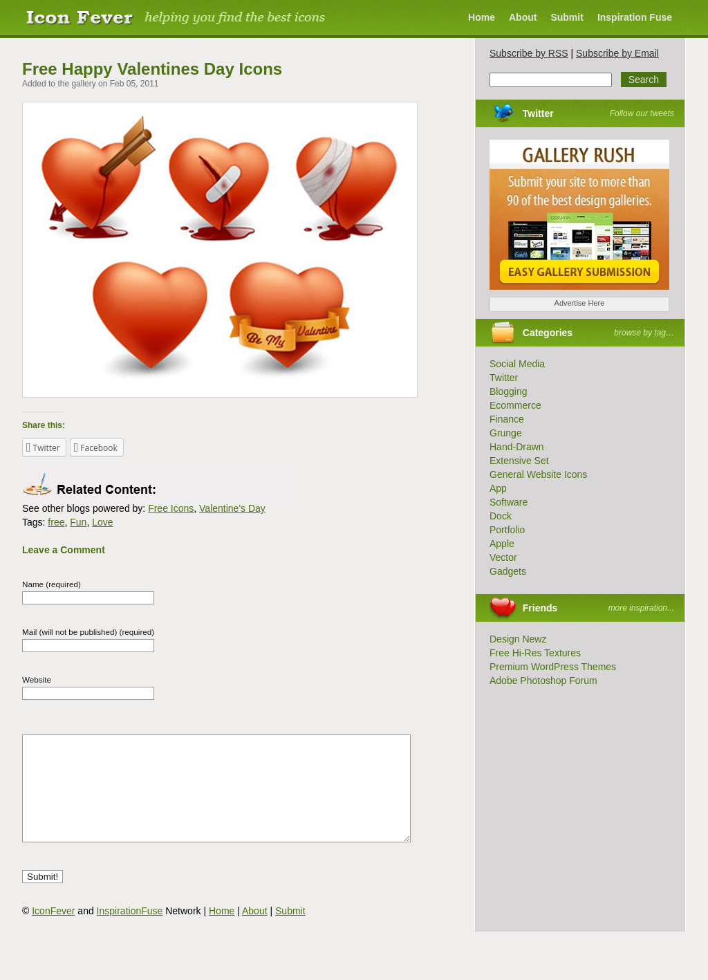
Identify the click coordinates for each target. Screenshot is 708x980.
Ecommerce (515, 405)
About (523, 17)
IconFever (53, 931)
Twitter (538, 113)
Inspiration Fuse (634, 17)
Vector (503, 557)
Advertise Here (580, 303)
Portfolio (507, 529)
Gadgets (508, 571)
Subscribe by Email (617, 53)
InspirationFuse (130, 931)
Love (102, 522)
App (498, 488)
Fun (78, 522)
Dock (501, 515)
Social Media (517, 363)
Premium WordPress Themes (553, 666)
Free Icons (171, 508)
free (56, 522)
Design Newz (518, 639)
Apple (502, 543)
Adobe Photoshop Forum (543, 680)
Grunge (506, 432)
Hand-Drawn (517, 446)
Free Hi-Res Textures (535, 652)
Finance (507, 419)
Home (481, 17)
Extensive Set (519, 460)
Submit (566, 17)
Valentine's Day (232, 508)
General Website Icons (538, 474)
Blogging (509, 391)
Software (509, 502)
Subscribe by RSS (529, 53)
